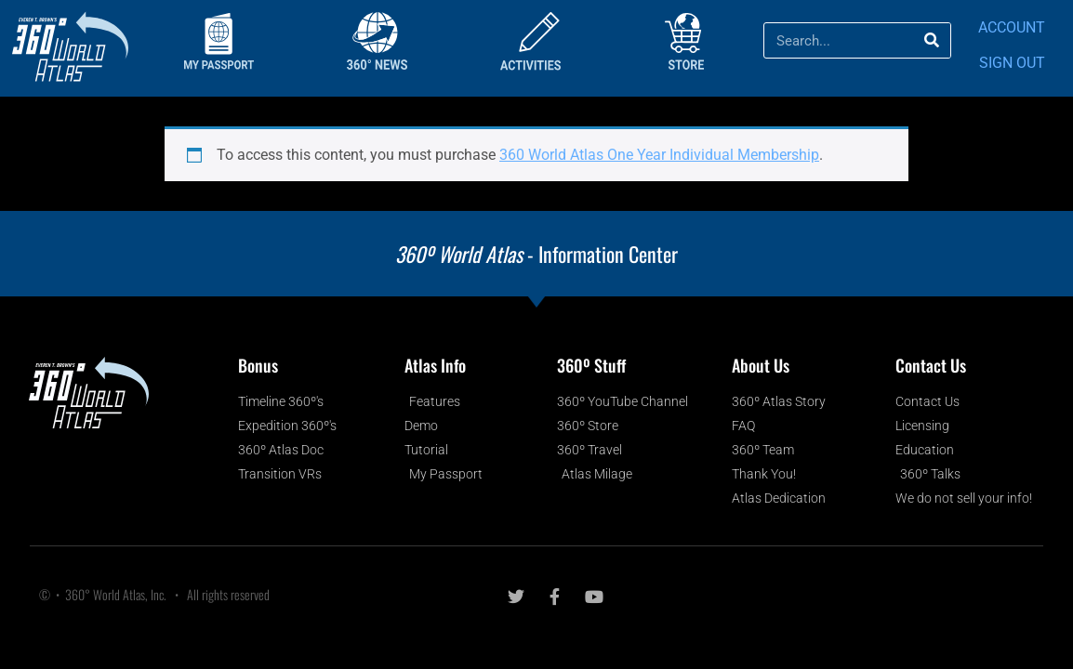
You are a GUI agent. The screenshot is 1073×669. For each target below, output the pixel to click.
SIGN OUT (1012, 63)
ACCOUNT (1011, 27)
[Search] (932, 40)
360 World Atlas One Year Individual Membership (659, 155)
